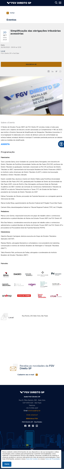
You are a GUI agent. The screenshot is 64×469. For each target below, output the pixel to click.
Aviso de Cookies (32, 459)
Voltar (12, 13)
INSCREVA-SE (31, 64)
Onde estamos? (32, 415)
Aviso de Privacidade (52, 459)
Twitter (56, 71)
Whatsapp (60, 71)
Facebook (49, 71)
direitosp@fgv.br (34, 410)
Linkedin (52, 71)
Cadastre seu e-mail (25, 375)
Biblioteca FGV (32, 418)
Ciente (6, 464)
